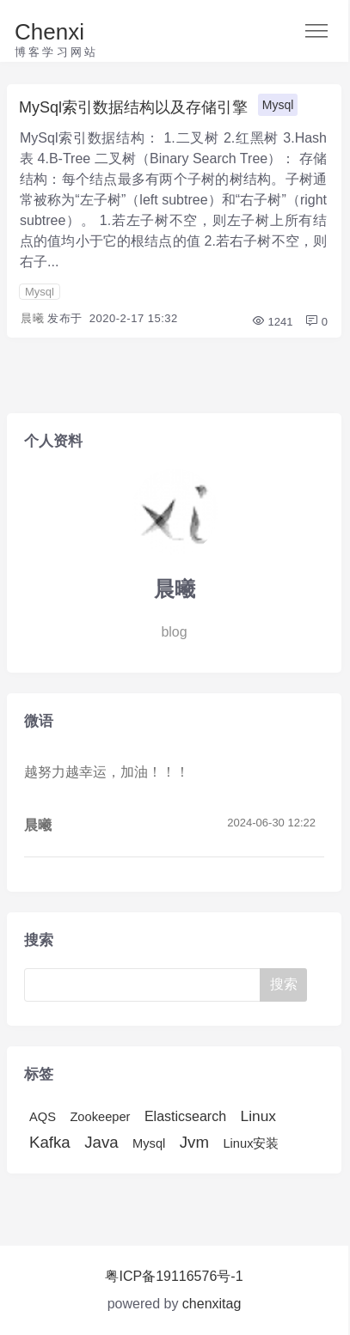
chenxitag (212, 1303)
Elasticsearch (185, 1116)
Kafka (50, 1142)
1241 (272, 321)
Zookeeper (100, 1117)
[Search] (144, 985)
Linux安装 (251, 1143)
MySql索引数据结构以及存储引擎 (133, 107)
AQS (42, 1117)
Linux (258, 1116)
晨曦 (32, 318)
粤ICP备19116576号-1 (174, 1276)
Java (101, 1142)
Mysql (278, 105)
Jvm (194, 1142)
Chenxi (49, 32)
